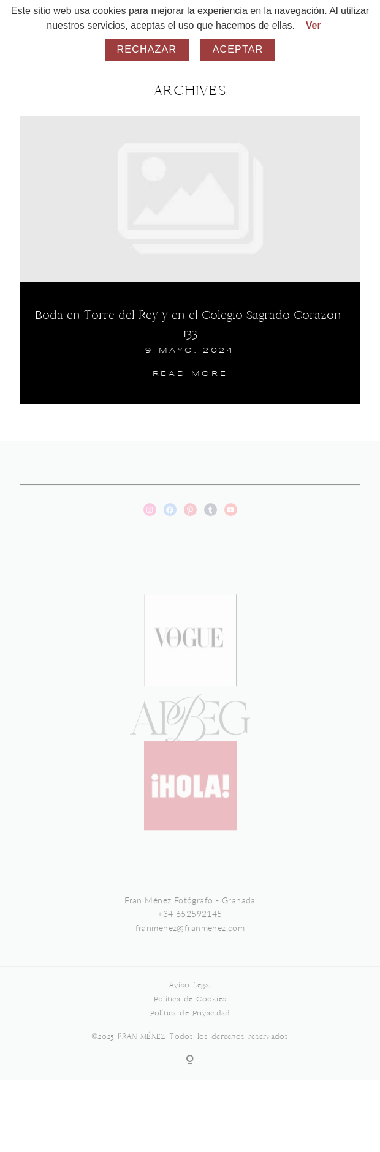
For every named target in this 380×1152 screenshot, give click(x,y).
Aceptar (238, 49)
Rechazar (147, 49)
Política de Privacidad (190, 1025)
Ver (313, 25)
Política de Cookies (190, 1011)
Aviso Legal (190, 997)
